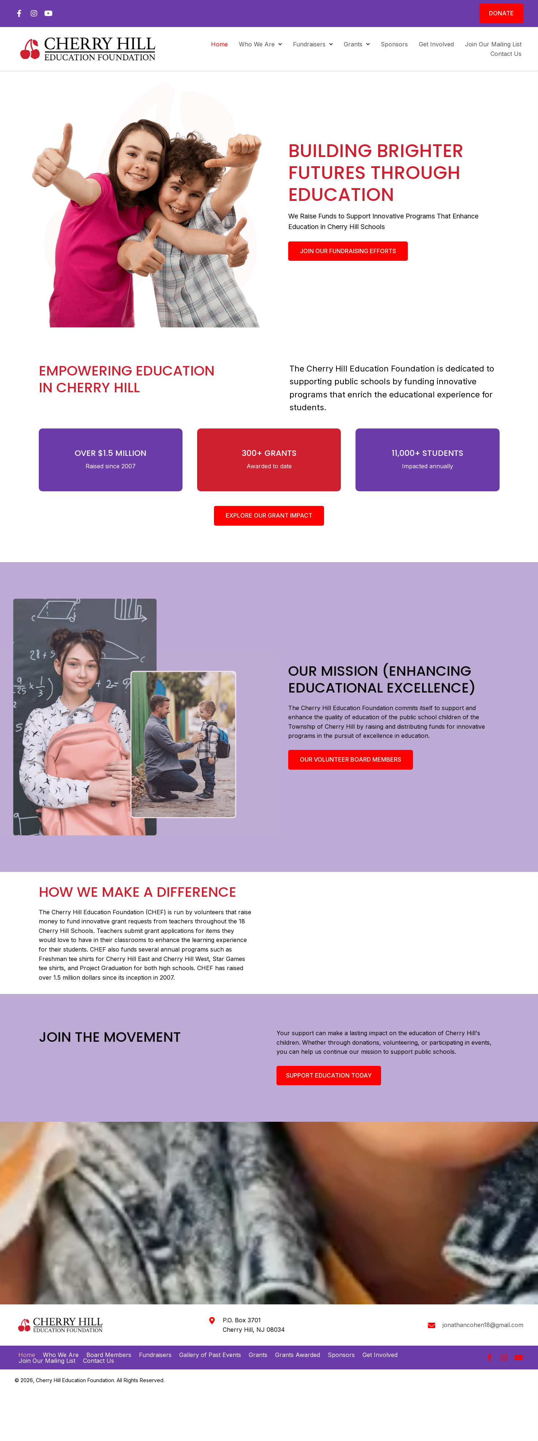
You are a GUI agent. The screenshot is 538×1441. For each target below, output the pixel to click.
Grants (258, 1342)
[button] (19, 13)
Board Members (108, 1342)
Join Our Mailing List (47, 1348)
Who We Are (61, 1342)
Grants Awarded (297, 1342)
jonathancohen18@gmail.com (483, 1312)
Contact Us (98, 1348)
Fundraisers (155, 1342)
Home (26, 1342)
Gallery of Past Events (210, 1342)
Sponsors (341, 1342)
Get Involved (380, 1342)
